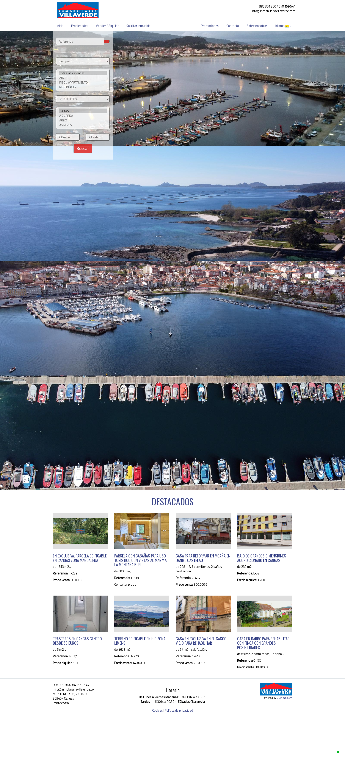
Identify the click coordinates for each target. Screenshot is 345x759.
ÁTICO (83, 77)
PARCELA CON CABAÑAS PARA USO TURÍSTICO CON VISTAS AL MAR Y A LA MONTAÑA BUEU (140, 560)
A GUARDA (83, 115)
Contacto (232, 25)
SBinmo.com (284, 698)
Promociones (210, 25)
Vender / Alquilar (107, 25)
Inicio (60, 25)
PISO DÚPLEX (83, 87)
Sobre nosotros (257, 25)
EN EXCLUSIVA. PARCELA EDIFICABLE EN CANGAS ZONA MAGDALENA (80, 558)
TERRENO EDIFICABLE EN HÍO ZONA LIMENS (139, 641)
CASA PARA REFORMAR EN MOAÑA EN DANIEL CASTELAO (203, 558)
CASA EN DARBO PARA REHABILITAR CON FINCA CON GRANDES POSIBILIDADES (263, 643)
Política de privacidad (179, 710)
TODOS (83, 111)
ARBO (83, 120)
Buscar (82, 148)
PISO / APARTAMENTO (83, 82)
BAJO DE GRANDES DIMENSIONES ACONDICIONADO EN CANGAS (261, 558)
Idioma (283, 25)
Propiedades (79, 25)
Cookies (157, 710)
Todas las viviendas (83, 73)
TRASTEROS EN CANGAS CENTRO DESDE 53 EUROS (77, 641)
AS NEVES (83, 125)
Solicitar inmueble (138, 25)
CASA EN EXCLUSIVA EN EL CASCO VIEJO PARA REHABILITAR (201, 641)
